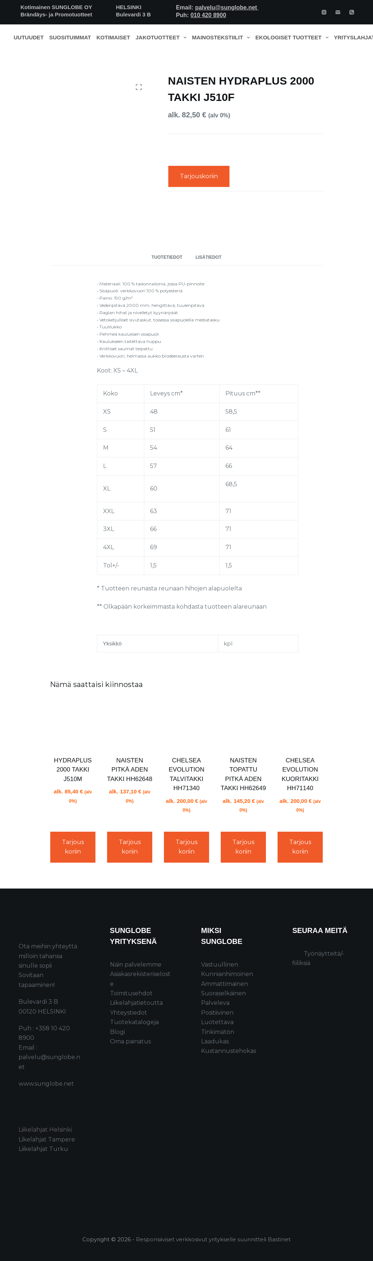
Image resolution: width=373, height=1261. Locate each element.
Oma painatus (130, 1041)
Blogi (117, 1031)
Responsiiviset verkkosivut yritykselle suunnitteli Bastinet (213, 1239)
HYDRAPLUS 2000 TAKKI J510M (73, 769)
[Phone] (351, 12)
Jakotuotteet (162, 37)
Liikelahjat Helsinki (45, 1129)
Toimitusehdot (131, 993)
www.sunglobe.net (46, 1083)
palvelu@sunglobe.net (227, 7)
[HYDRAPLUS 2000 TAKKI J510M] (73, 724)
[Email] (337, 12)
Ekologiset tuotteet (293, 37)
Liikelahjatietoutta (136, 1002)
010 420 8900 (208, 15)
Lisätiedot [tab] (208, 257)
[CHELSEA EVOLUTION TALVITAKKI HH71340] (186, 724)
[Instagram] (324, 12)
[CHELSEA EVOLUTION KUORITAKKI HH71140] (300, 724)
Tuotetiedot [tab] (167, 257)
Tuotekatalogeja (134, 1022)
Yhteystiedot (128, 1012)
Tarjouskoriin (199, 176)
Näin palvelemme (135, 964)
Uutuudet (29, 37)
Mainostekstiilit (222, 37)
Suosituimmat (70, 37)
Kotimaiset (113, 37)
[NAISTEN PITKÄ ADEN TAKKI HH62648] (130, 724)
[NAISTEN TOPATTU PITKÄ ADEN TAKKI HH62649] (243, 724)
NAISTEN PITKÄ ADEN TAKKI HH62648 (129, 769)
